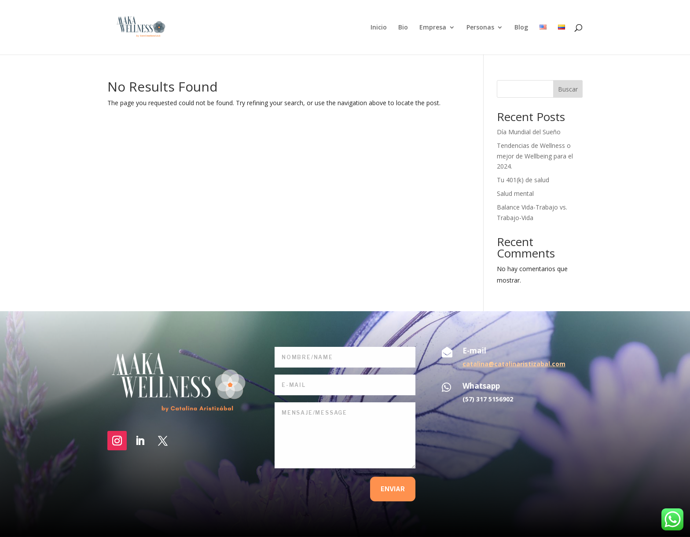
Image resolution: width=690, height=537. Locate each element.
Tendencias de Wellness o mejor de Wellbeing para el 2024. (535, 156)
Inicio (379, 27)
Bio (403, 27)
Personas (480, 27)
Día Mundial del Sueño (529, 132)
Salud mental (515, 193)
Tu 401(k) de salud (523, 180)
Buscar (568, 89)
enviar (393, 489)
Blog (521, 27)
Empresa (432, 27)
